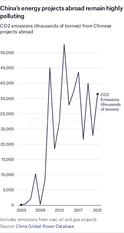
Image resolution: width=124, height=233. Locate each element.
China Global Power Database (45, 226)
